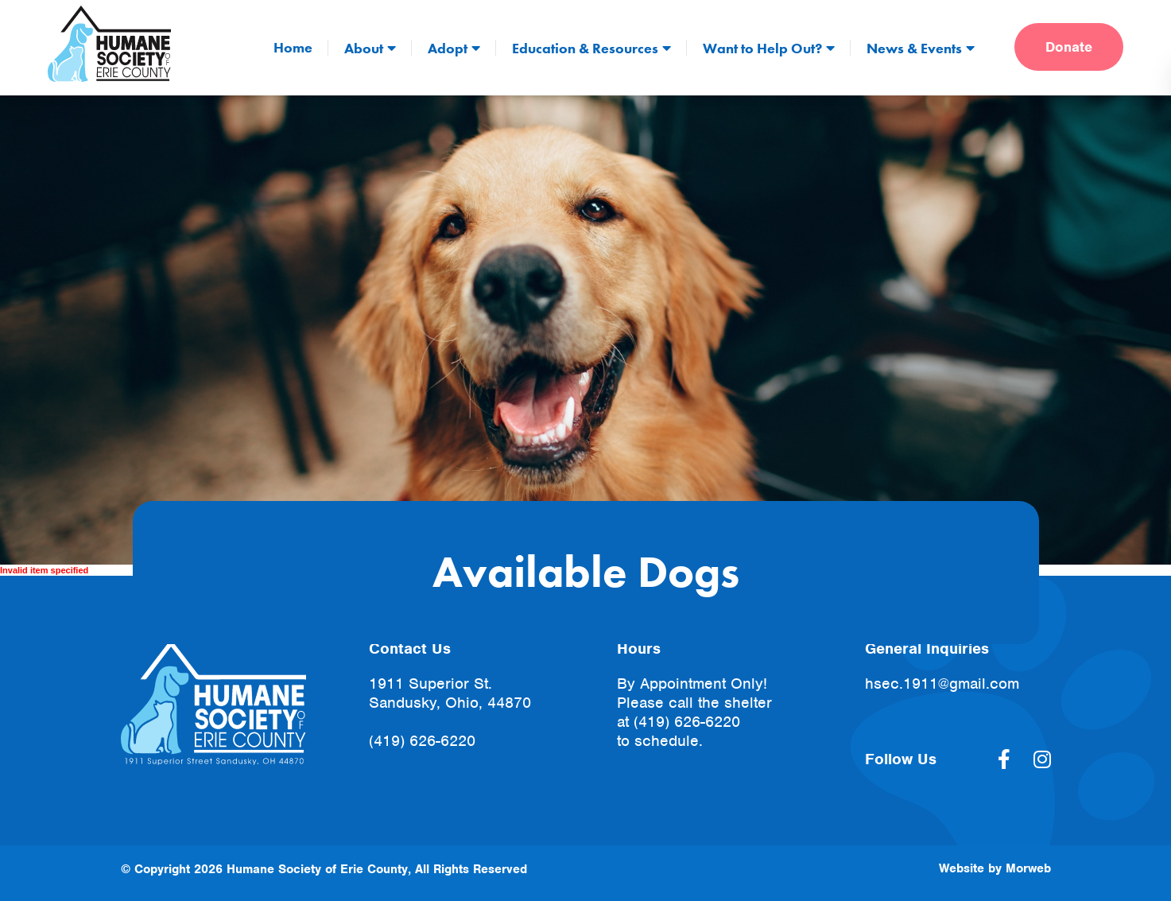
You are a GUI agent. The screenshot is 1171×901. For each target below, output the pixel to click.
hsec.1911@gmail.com (942, 683)
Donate (1068, 47)
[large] (1004, 759)
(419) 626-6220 (422, 741)
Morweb (1028, 868)
